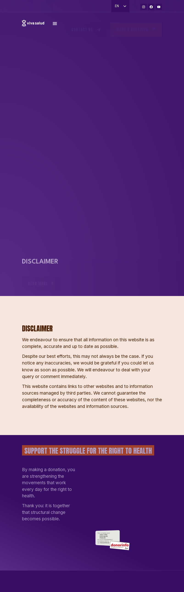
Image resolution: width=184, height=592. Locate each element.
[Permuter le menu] (55, 25)
